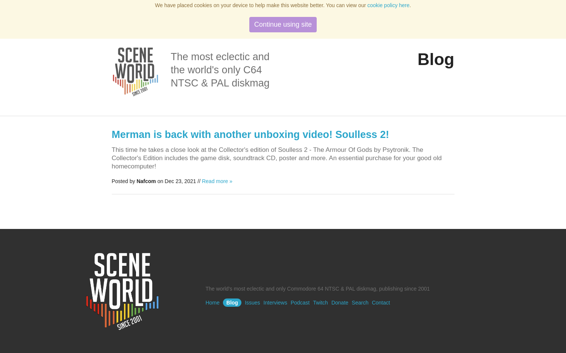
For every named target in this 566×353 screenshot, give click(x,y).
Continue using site (283, 24)
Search (360, 303)
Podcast (300, 303)
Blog (232, 303)
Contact (381, 303)
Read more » (217, 181)
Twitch (320, 303)
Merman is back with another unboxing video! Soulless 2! (250, 134)
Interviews (275, 303)
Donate (339, 303)
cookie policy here (389, 5)
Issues (252, 303)
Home (213, 303)
